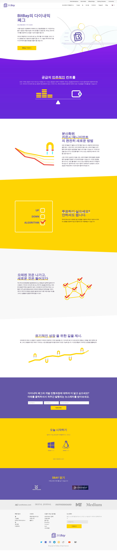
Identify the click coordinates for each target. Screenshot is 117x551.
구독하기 (74, 526)
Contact (47, 524)
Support (101, 5)
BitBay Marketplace (20, 520)
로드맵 (87, 5)
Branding (47, 522)
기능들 (78, 5)
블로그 (31, 520)
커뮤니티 (32, 518)
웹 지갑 (46, 520)
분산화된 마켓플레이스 (68, 5)
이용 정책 (47, 518)
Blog (107, 5)
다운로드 (93, 5)
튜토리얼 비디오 (34, 516)
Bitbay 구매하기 (26, 48)
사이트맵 (47, 528)
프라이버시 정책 (49, 516)
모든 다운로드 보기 (58, 459)
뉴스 (46, 526)
